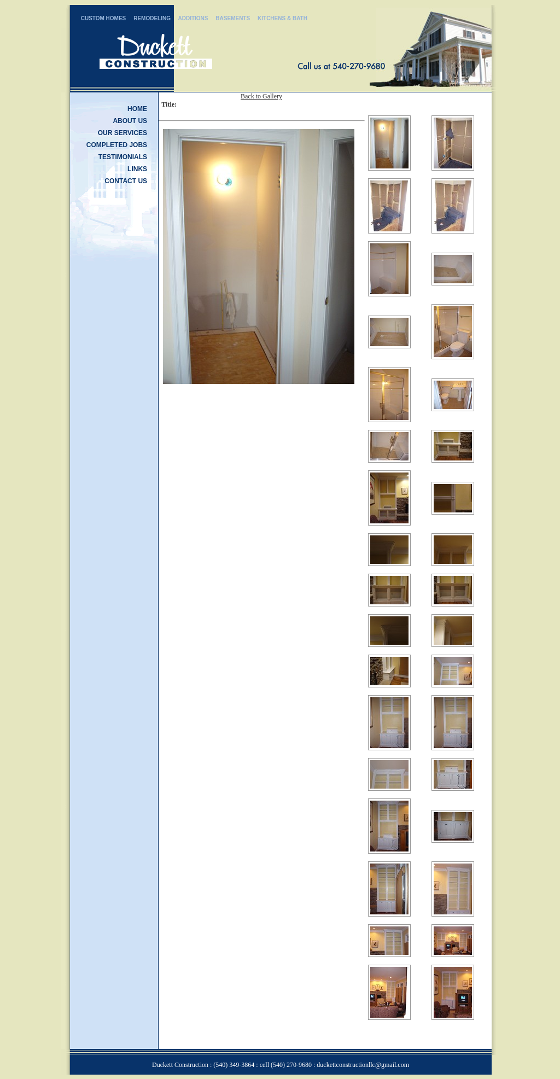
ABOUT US (130, 121)
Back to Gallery (261, 96)
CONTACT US (125, 181)
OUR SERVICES (122, 133)
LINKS (137, 169)
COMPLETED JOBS (116, 145)
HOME (137, 109)
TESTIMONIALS (122, 157)
